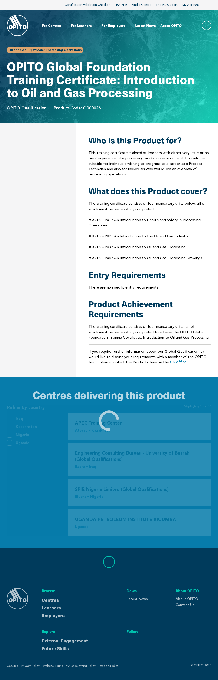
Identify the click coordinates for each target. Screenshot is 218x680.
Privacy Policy (30, 666)
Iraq (19, 418)
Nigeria (22, 434)
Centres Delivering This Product (32, 207)
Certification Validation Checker (87, 5)
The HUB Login (167, 5)
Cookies (12, 666)
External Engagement (65, 640)
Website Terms (53, 666)
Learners (51, 607)
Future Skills (55, 648)
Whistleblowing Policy (81, 666)
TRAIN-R (120, 5)
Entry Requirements (26, 169)
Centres (50, 600)
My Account (193, 5)
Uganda (22, 443)
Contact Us (185, 605)
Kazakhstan (26, 426)
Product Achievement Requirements (28, 185)
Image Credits (108, 666)
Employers (53, 615)
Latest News (137, 599)
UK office (178, 362)
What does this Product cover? (30, 153)
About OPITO (187, 599)
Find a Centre (141, 5)
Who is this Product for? (31, 137)
